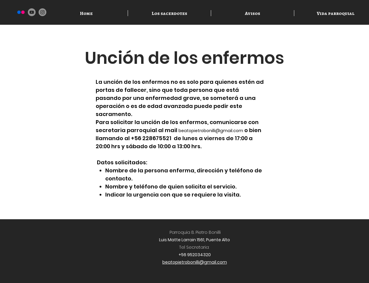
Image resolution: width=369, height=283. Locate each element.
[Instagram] (42, 12)
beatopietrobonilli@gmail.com (211, 131)
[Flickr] (21, 12)
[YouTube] (32, 12)
